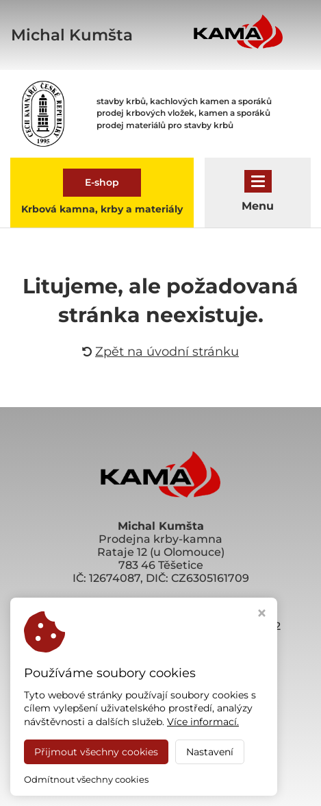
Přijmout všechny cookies (96, 752)
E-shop (102, 182)
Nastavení (209, 752)
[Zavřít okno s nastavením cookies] (261, 614)
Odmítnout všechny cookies (86, 779)
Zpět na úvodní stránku (160, 351)
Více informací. (203, 722)
